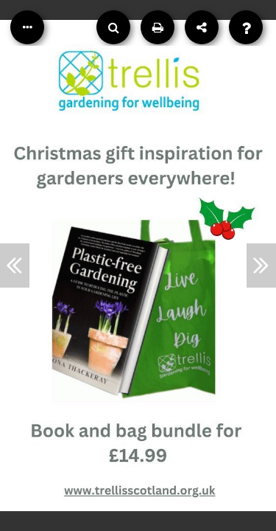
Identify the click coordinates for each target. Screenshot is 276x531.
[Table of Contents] (27, 27)
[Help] (246, 27)
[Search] (113, 27)
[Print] (157, 27)
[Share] (202, 27)
